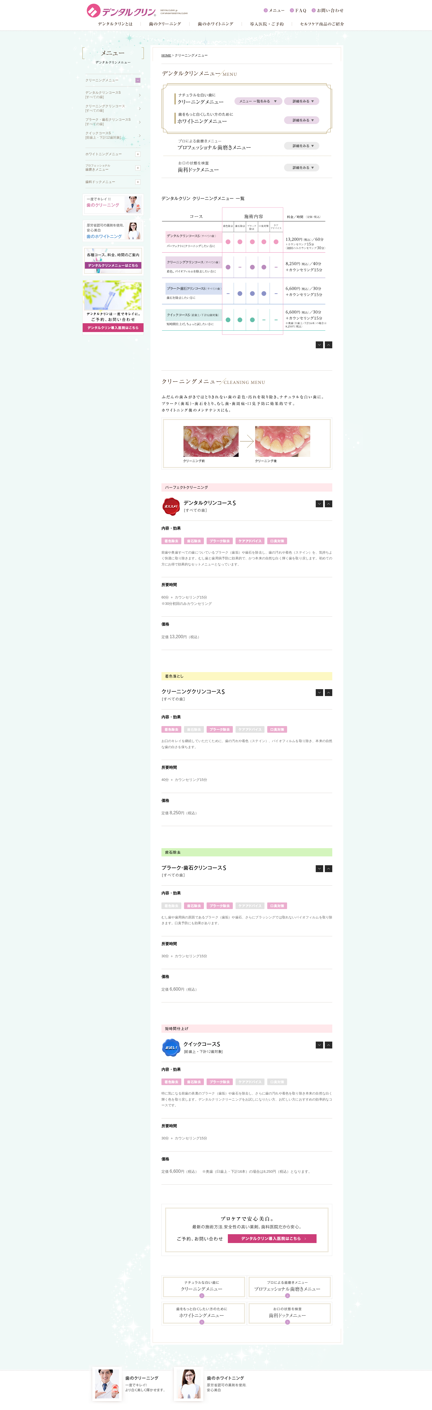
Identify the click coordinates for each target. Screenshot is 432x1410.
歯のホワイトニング (216, 24)
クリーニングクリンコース (105, 108)
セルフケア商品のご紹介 (318, 24)
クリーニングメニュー (101, 80)
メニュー (276, 10)
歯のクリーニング (165, 24)
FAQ (300, 10)
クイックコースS (103, 135)
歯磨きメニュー (97, 167)
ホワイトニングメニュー (103, 154)
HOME (166, 55)
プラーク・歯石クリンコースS (108, 122)
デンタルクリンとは (114, 24)
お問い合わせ (327, 10)
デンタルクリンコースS (103, 95)
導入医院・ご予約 (267, 24)
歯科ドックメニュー (100, 182)
